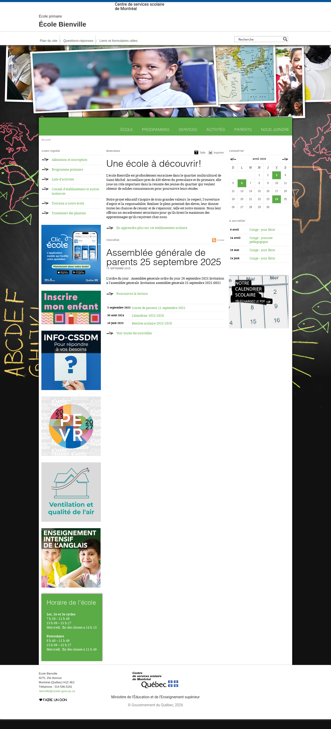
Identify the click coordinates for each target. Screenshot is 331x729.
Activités (215, 139)
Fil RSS (220, 250)
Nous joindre (275, 139)
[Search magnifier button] (285, 49)
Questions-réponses (78, 50)
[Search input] (259, 49)
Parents (243, 139)
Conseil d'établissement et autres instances (75, 201)
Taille (203, 162)
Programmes (156, 139)
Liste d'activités (63, 189)
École (127, 139)
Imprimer (219, 162)
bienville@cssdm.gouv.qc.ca (57, 700)
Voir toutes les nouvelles (134, 343)
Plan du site (48, 50)
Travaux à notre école (68, 213)
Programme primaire (67, 179)
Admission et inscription (69, 169)
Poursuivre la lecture (132, 303)
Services (188, 139)
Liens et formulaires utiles (118, 50)
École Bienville (62, 31)
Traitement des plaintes (69, 223)
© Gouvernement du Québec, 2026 (155, 715)
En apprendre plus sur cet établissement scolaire (151, 238)
